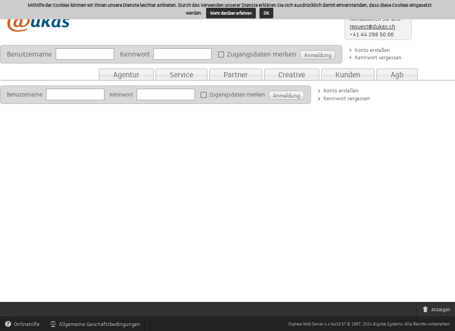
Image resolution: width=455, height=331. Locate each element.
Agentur (126, 74)
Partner (236, 74)
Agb (397, 74)
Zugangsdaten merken (259, 54)
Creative (291, 74)
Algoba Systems (388, 324)
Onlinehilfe (24, 325)
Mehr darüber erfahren (231, 13)
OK (266, 13)
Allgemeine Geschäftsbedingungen (97, 325)
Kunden (347, 74)
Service (181, 74)
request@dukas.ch (372, 26)
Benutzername (29, 54)
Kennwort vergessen (378, 57)
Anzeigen (438, 311)
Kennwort (135, 54)
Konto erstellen (372, 49)
